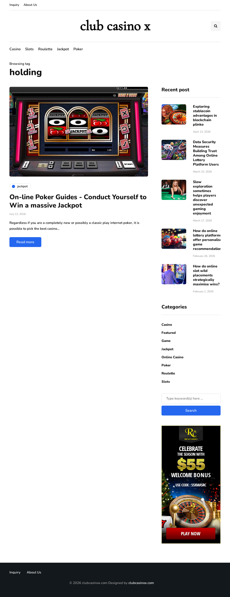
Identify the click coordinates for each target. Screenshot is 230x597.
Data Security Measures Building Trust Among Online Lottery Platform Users (206, 153)
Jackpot (63, 49)
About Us (30, 5)
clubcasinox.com (141, 583)
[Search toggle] (216, 26)
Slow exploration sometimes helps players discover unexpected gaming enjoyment (204, 197)
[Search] (191, 398)
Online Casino (172, 357)
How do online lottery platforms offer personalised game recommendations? (209, 239)
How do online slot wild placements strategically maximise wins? (206, 275)
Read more (25, 242)
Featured (168, 332)
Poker (78, 49)
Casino (15, 49)
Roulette (45, 49)
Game (165, 341)
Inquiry (14, 5)
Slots (29, 49)
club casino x (115, 25)
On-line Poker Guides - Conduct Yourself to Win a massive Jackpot (78, 201)
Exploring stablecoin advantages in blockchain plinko (205, 115)
